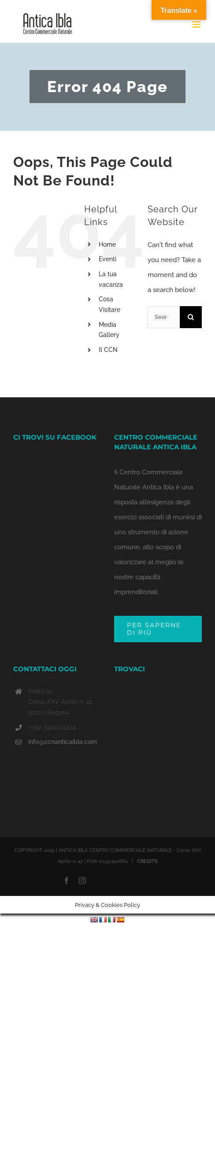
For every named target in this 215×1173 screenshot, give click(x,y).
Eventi (107, 259)
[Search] (191, 317)
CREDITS (147, 861)
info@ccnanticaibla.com (62, 741)
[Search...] (164, 317)
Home (107, 244)
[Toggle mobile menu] (197, 24)
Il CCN (108, 349)
